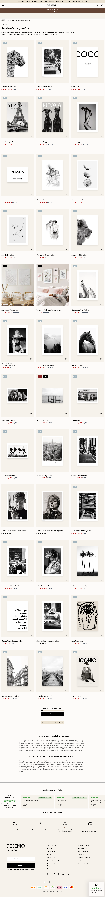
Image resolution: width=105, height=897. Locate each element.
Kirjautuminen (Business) (54, 869)
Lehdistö (50, 848)
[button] (96, 889)
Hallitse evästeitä (83, 864)
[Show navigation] (3, 5)
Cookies (80, 861)
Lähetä (21, 865)
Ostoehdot (81, 854)
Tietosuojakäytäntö (14, 869)
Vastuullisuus (51, 857)
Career (49, 854)
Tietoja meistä (51, 845)
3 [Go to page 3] (52, 722)
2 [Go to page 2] (48, 722)
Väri (39, 16)
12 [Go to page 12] (59, 722)
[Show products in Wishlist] (98, 5)
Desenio (57, 892)
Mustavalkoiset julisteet (22, 20)
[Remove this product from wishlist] (31, 80)
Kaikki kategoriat (27, 16)
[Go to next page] (62, 722)
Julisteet (10, 20)
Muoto (48, 16)
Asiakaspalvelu (82, 848)
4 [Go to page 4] (55, 722)
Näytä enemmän (52, 714)
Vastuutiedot (51, 851)
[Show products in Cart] (102, 5)
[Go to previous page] (42, 722)
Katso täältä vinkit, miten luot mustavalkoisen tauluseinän (64, 750)
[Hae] (7, 5)
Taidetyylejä (68, 16)
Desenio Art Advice (83, 845)
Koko (57, 16)
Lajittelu (80, 16)
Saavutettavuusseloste (54, 861)
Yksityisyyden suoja (84, 857)
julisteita (54, 742)
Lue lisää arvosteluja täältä (52, 812)
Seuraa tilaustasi (83, 851)
